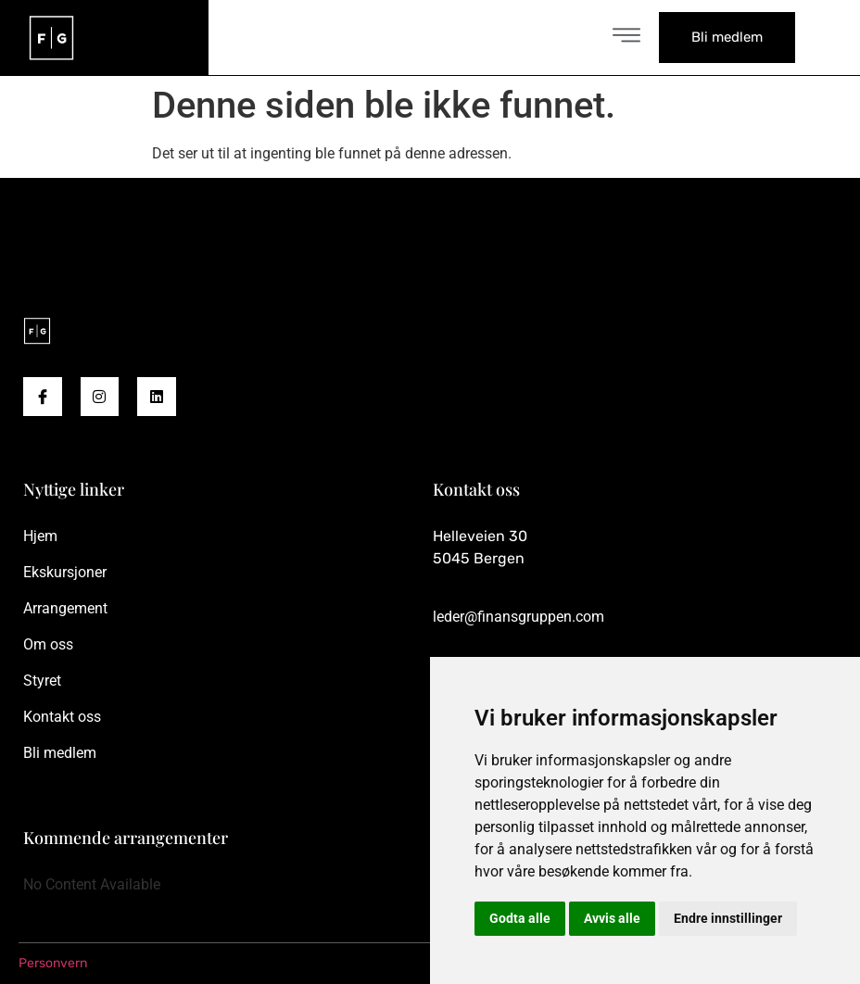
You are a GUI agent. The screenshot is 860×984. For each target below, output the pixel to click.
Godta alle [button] (519, 918)
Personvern (53, 963)
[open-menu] (626, 37)
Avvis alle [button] (612, 918)
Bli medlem (727, 37)
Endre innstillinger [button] (728, 918)
